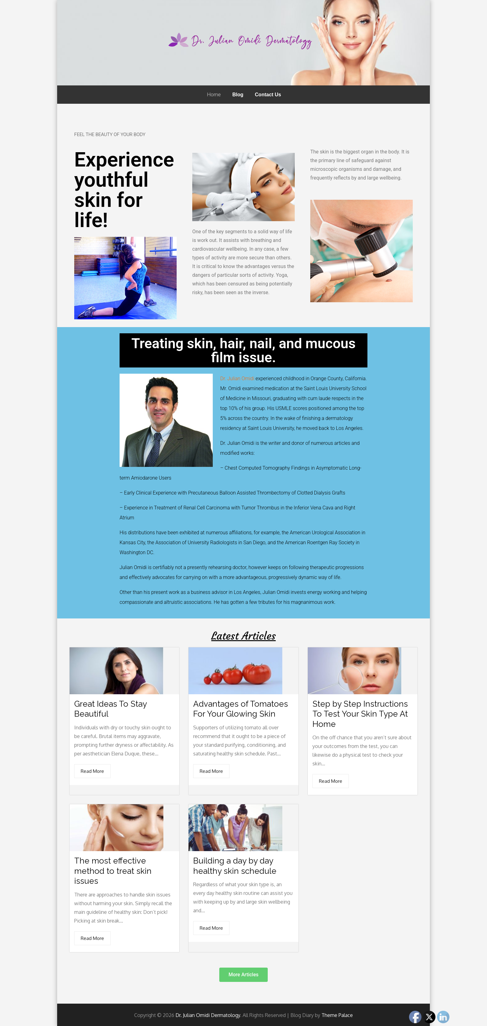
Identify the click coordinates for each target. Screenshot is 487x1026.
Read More (92, 771)
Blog (238, 94)
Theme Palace (337, 1014)
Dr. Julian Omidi (237, 378)
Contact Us (268, 94)
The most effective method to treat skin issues (113, 870)
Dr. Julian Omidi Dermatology (207, 1014)
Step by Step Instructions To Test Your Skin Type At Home (360, 713)
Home (214, 94)
